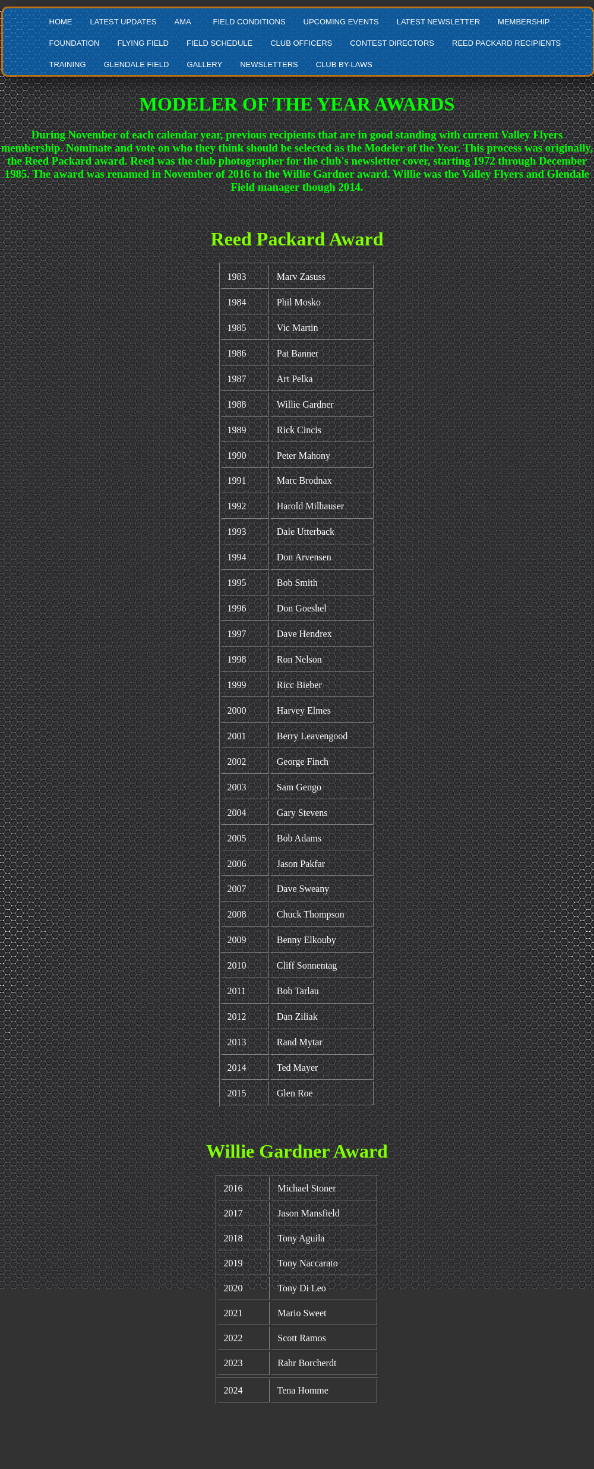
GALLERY (204, 64)
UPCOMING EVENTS (341, 21)
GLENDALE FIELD (136, 64)
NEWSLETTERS (269, 64)
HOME (60, 21)
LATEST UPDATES (123, 21)
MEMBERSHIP (523, 21)
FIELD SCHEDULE (219, 43)
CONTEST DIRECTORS (392, 43)
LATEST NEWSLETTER (438, 21)
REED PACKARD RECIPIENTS (506, 43)
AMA (182, 21)
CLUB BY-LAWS (344, 64)
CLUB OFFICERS (301, 43)
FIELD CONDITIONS (249, 21)
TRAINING (67, 64)
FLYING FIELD (142, 43)
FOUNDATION (74, 43)
